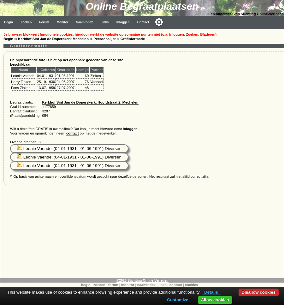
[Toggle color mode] (159, 22)
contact (72, 133)
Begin (8, 22)
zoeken (99, 285)
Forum (44, 22)
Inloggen (123, 22)
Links (104, 22)
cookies (191, 285)
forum (113, 285)
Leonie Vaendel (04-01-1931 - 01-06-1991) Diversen (69, 148)
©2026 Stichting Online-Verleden (142, 280)
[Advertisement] (142, 234)
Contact (143, 22)
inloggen (130, 129)
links (162, 285)
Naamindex (84, 22)
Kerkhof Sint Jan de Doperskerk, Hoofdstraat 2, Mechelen (90, 102)
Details (211, 292)
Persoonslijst (104, 39)
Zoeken (26, 22)
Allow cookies (215, 299)
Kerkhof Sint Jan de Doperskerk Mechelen (53, 39)
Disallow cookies (258, 292)
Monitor (62, 22)
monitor (127, 285)
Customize (177, 299)
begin (86, 285)
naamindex (146, 285)
